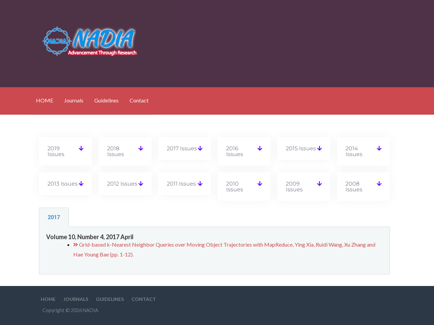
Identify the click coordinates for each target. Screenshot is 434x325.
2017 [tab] (54, 217)
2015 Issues (301, 148)
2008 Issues (354, 186)
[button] (65, 151)
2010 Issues (234, 186)
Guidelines (106, 100)
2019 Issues (55, 151)
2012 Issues (122, 183)
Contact (139, 100)
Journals (73, 100)
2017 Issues (182, 148)
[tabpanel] (214, 251)
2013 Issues (62, 183)
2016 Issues (234, 151)
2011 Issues (181, 183)
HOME (44, 100)
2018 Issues (115, 151)
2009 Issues (294, 186)
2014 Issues (354, 151)
